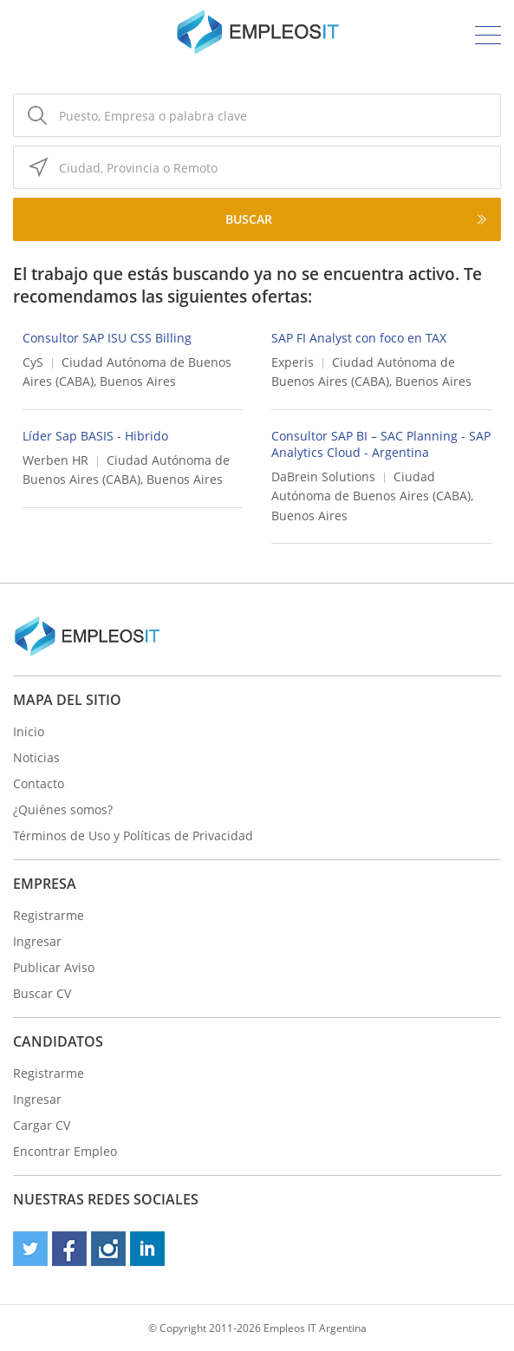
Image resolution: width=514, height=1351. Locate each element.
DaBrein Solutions (323, 476)
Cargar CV (41, 1125)
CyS (33, 362)
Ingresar (37, 941)
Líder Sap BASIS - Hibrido (95, 435)
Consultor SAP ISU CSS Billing (107, 338)
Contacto (38, 783)
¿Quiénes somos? (63, 809)
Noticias (36, 757)
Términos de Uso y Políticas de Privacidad (133, 835)
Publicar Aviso (53, 967)
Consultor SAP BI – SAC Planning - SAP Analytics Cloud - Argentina (381, 443)
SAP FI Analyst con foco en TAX (358, 338)
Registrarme (48, 915)
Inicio (28, 731)
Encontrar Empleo (65, 1151)
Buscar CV (42, 993)
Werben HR (55, 460)
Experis (292, 362)
